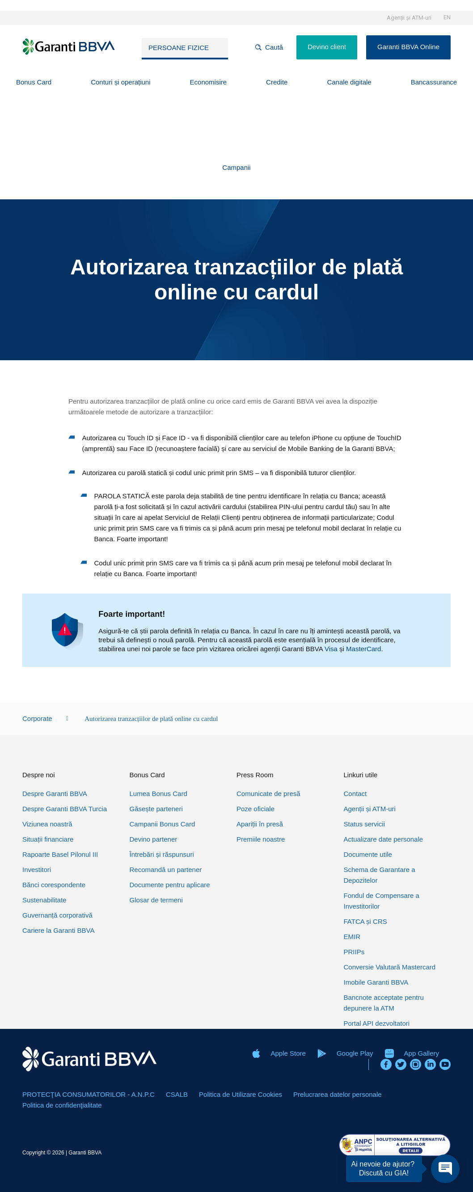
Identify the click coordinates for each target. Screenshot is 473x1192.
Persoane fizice (178, 47)
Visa (331, 649)
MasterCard (363, 649)
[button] (33, 82)
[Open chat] (445, 1168)
